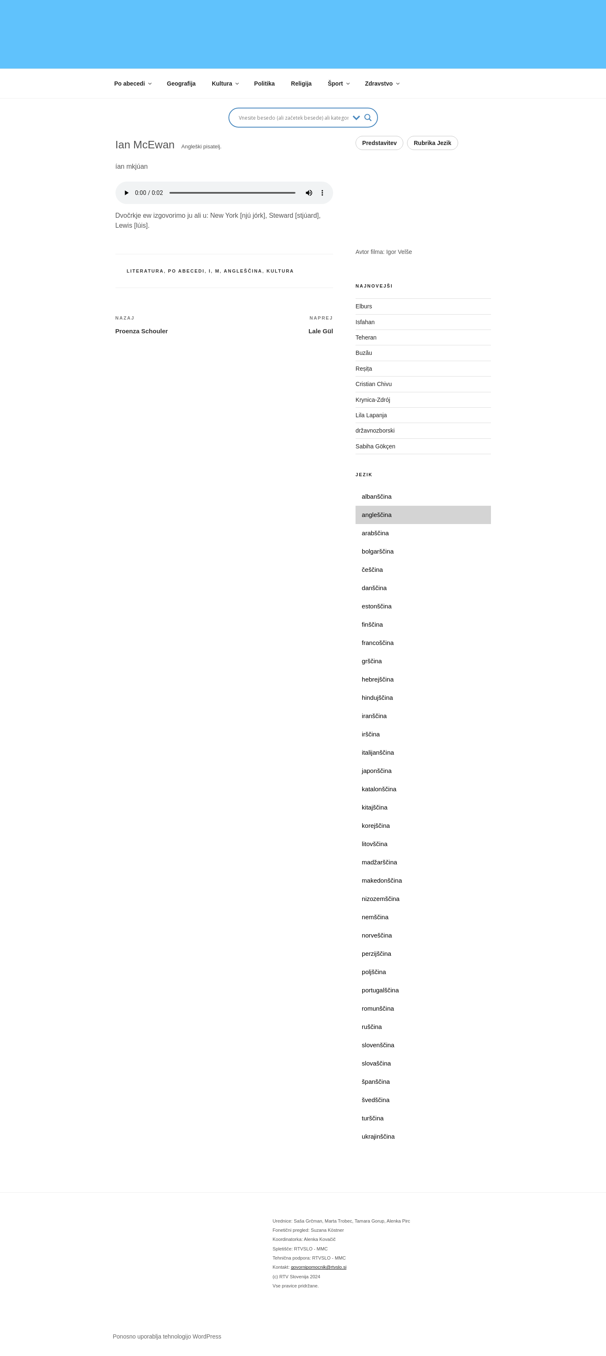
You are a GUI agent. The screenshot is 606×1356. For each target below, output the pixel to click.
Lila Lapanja (371, 415)
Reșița (364, 368)
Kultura (226, 83)
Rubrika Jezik (432, 143)
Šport (339, 83)
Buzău (364, 352)
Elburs (364, 306)
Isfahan (365, 322)
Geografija (181, 83)
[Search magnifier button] (368, 117)
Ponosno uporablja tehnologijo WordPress (167, 1336)
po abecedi (186, 270)
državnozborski (375, 430)
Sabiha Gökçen (375, 446)
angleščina (243, 270)
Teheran (366, 337)
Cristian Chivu (374, 384)
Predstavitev (379, 143)
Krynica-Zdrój (373, 399)
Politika (264, 83)
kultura (280, 270)
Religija (301, 83)
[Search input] (293, 117)
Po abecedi (133, 83)
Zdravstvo (383, 83)
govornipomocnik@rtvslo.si (318, 1267)
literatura (145, 270)
